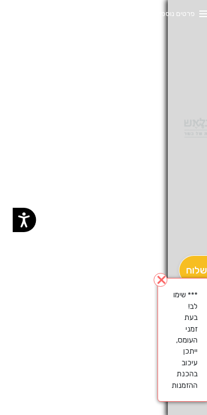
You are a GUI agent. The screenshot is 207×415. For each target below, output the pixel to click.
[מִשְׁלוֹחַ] (186, 270)
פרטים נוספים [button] (162, 13)
